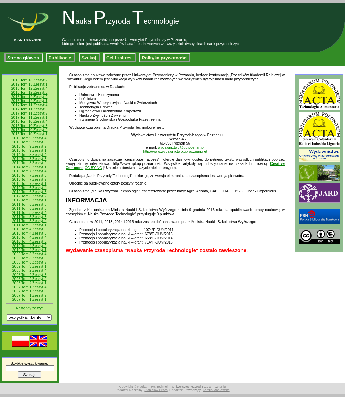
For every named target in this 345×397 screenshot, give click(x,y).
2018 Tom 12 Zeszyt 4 (29, 88)
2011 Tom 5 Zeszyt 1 (29, 225)
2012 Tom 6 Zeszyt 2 (29, 196)
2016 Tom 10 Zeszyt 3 (29, 125)
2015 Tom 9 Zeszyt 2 (29, 146)
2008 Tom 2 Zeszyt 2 (29, 279)
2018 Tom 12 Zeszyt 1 (29, 101)
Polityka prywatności (165, 57)
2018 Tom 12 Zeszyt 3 (29, 92)
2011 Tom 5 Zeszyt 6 (29, 204)
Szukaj (89, 57)
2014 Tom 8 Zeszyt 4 (29, 154)
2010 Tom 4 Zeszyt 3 (29, 241)
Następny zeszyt (29, 308)
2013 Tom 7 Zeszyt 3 (29, 175)
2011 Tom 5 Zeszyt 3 (29, 217)
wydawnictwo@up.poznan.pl (181, 147)
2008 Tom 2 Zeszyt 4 (29, 270)
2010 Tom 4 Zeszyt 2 (29, 246)
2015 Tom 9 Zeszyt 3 (29, 142)
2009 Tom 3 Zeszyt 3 (29, 258)
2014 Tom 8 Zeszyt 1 (29, 167)
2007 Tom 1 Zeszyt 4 (29, 287)
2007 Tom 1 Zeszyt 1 (29, 299)
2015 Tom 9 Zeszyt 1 (29, 150)
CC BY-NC (93, 168)
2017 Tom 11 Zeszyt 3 (29, 109)
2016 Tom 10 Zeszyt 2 (29, 130)
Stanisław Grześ (155, 390)
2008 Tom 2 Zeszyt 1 (29, 283)
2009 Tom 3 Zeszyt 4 (29, 254)
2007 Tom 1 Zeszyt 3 (29, 291)
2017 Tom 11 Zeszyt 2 (29, 113)
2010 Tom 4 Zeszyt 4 (29, 237)
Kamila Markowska (216, 390)
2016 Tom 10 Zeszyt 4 (29, 121)
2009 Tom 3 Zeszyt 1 (29, 266)
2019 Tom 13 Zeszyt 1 (29, 84)
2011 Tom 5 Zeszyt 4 (29, 212)
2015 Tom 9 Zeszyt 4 (29, 138)
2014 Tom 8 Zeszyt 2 (29, 163)
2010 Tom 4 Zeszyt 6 (29, 229)
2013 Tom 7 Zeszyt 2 (29, 179)
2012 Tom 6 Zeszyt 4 (29, 188)
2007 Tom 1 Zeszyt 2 (29, 295)
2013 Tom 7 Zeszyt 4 (29, 171)
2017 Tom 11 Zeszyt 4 (29, 105)
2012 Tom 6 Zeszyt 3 (29, 192)
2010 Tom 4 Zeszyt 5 (29, 233)
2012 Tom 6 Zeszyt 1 (29, 200)
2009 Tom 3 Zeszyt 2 (29, 262)
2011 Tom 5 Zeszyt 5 (29, 208)
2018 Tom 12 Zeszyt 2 (29, 97)
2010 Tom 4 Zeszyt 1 (29, 250)
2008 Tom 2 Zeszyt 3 (29, 274)
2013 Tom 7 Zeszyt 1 (29, 183)
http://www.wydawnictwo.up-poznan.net (175, 151)
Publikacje (61, 57)
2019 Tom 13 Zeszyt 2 (29, 80)
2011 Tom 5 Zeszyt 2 (29, 221)
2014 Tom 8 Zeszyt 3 (29, 159)
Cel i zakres (119, 57)
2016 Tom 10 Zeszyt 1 (29, 134)
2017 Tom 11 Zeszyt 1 (29, 117)
